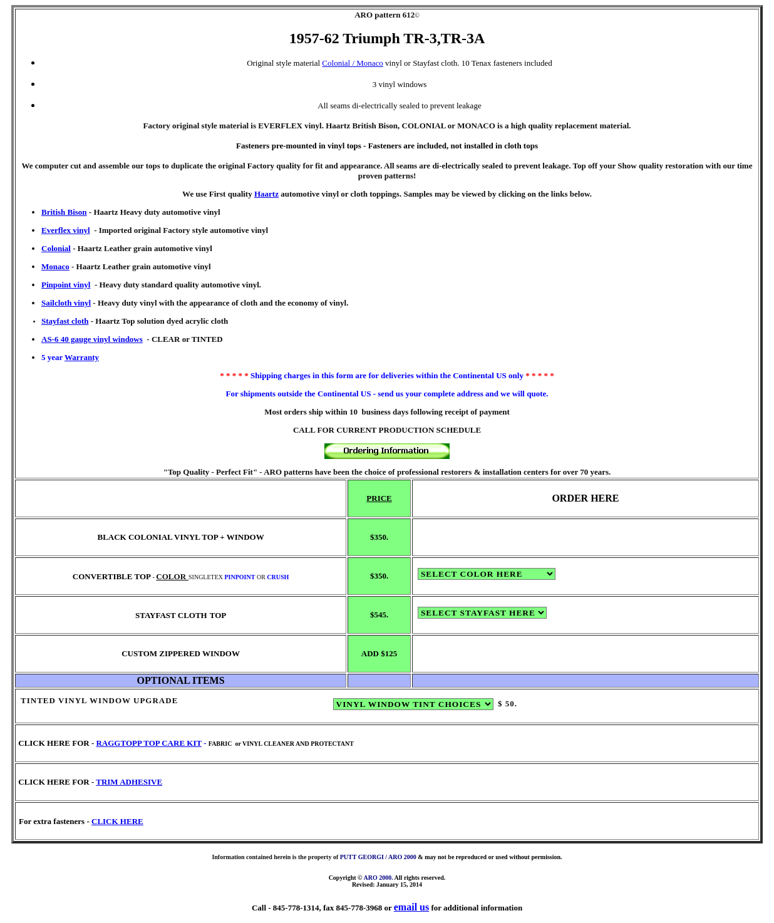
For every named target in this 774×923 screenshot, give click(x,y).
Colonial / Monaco (352, 63)
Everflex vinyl (65, 230)
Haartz (266, 194)
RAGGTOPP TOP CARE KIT (148, 743)
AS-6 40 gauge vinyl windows (92, 339)
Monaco (55, 266)
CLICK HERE (117, 821)
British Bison (64, 212)
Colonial (56, 248)
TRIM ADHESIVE (129, 781)
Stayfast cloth (64, 321)
